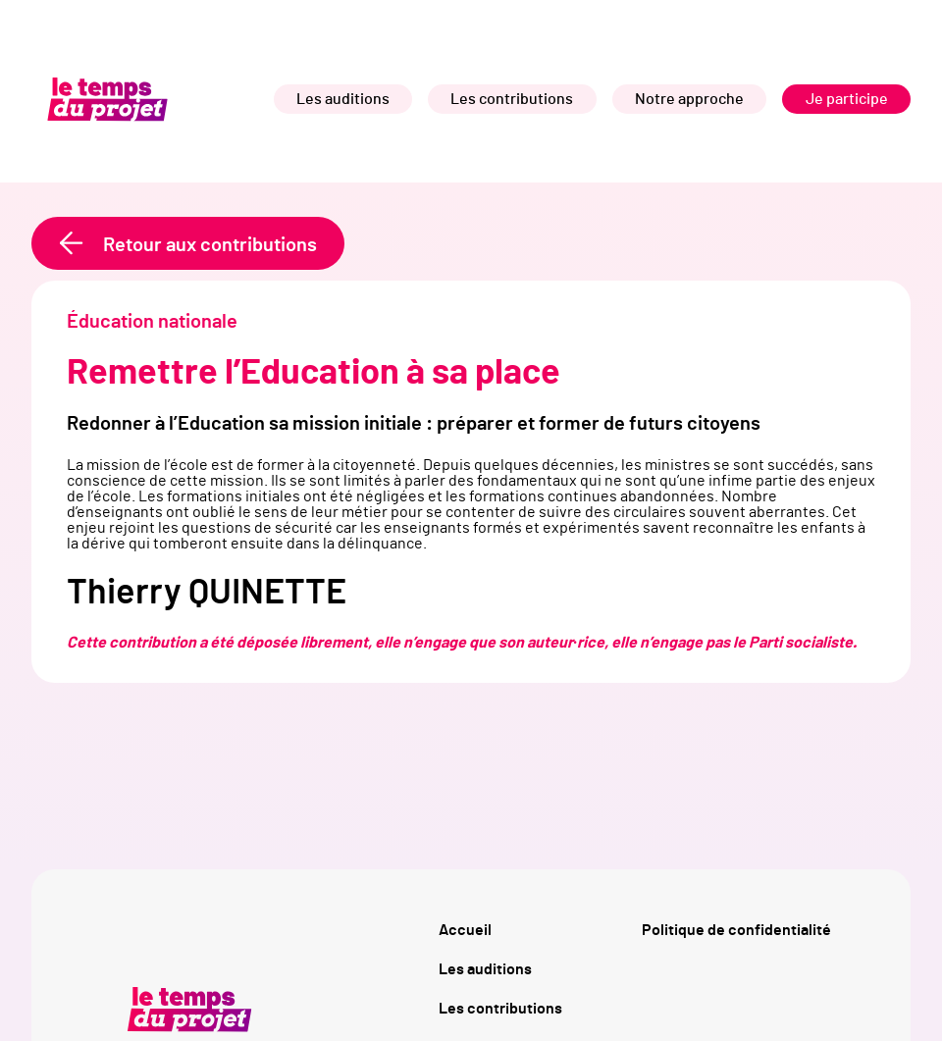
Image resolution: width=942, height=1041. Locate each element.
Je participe (847, 99)
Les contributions (511, 99)
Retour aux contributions (210, 245)
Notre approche (689, 99)
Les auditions (343, 99)
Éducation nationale (152, 322)
